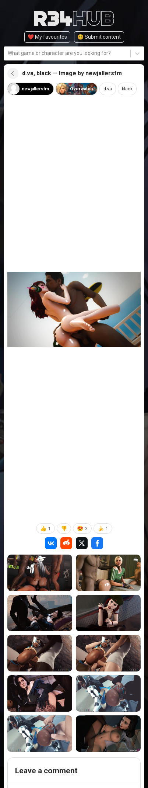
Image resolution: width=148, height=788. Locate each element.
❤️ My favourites (47, 37)
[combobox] (8, 53)
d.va (107, 88)
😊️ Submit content (99, 37)
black (127, 88)
